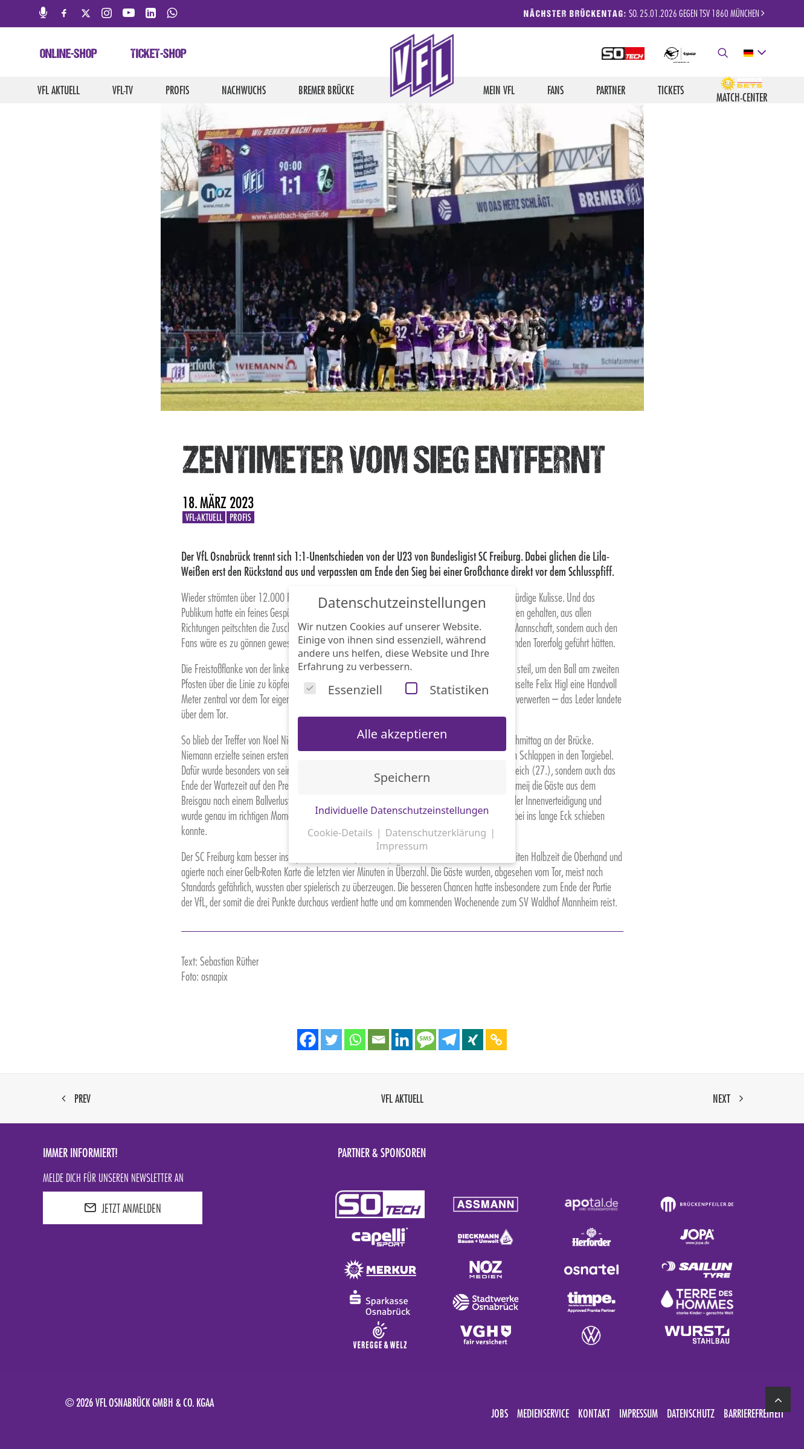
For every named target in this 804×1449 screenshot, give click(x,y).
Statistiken (447, 689)
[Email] (378, 1039)
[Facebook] (307, 1039)
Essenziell (343, 689)
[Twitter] (331, 1039)
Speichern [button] (402, 777)
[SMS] (425, 1039)
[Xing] (472, 1039)
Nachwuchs (244, 90)
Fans (555, 90)
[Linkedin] (402, 1039)
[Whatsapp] (354, 1039)
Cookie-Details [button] (341, 832)
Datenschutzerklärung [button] (437, 832)
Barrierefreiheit (754, 1413)
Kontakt (594, 1413)
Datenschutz (691, 1413)
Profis (177, 90)
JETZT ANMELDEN (122, 1208)
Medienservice (543, 1413)
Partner (610, 90)
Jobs (499, 1413)
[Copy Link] (496, 1039)
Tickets (671, 90)
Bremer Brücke (326, 90)
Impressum (638, 1413)
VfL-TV (122, 90)
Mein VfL (499, 90)
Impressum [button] (402, 846)
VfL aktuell (58, 90)
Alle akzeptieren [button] (402, 734)
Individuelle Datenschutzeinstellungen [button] (402, 810)
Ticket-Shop (158, 55)
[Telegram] (449, 1039)
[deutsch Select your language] (754, 53)
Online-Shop (68, 55)
